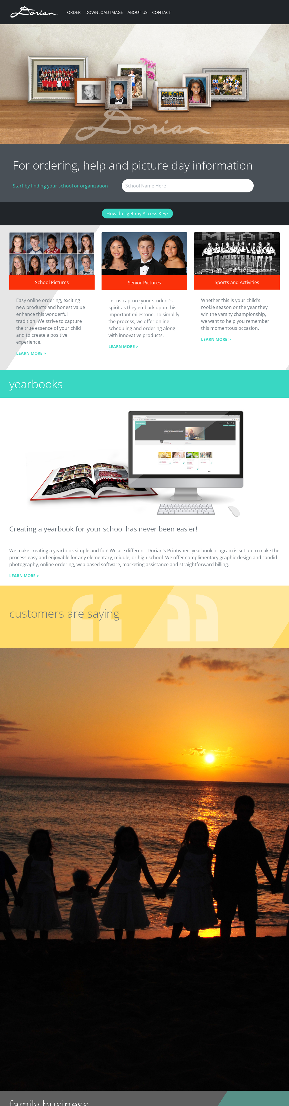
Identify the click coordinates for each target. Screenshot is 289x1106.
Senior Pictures (144, 282)
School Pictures (52, 282)
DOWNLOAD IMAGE (104, 12)
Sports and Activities (237, 282)
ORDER (74, 12)
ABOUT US (138, 12)
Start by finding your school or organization (60, 186)
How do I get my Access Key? (137, 213)
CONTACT (161, 12)
